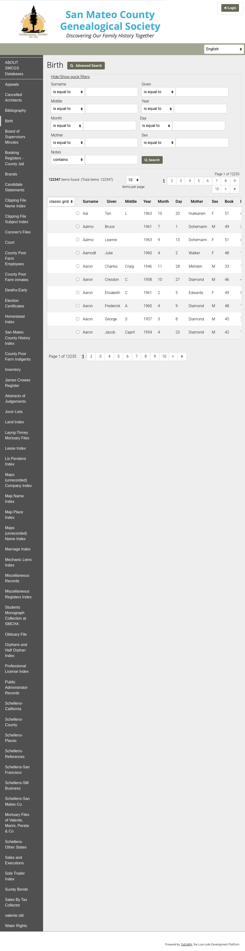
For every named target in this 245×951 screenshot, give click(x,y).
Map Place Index (14, 515)
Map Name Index (14, 499)
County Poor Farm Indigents (18, 356)
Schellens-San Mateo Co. (17, 801)
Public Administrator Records (16, 687)
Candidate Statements (14, 187)
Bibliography (15, 110)
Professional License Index (17, 669)
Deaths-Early (16, 290)
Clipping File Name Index (15, 203)
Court (9, 242)
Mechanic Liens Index (18, 562)
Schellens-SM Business (17, 785)
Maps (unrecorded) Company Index (18, 480)
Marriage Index (18, 549)
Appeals (12, 84)
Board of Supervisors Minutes (15, 136)
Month (164, 201)
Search (152, 160)
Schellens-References (15, 754)
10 (217, 189)
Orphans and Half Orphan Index (16, 650)
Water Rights (16, 926)
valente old (14, 915)
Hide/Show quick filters (70, 76)
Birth (9, 121)
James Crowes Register (17, 383)
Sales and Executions (14, 860)
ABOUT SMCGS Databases (14, 68)
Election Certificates (14, 303)
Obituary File (16, 634)
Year (148, 201)
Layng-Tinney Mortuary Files (17, 435)
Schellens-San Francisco (17, 770)
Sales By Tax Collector (16, 902)
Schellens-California (14, 706)
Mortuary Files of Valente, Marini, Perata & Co (17, 823)
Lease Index (15, 448)
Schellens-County (14, 722)
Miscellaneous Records (17, 578)
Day (180, 201)
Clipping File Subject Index (16, 219)
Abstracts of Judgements (15, 398)
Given (112, 201)
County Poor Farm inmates (16, 277)
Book (230, 201)
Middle (132, 201)
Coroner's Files (18, 232)
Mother (198, 201)
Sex (216, 201)
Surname (91, 201)
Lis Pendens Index (15, 461)
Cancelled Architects (13, 97)
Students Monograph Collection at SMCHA (15, 615)
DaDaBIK (186, 944)
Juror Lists (14, 412)
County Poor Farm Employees (15, 258)
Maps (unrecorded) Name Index (16, 533)
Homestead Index (15, 319)
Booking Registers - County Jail (14, 158)
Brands (11, 174)
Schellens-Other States (16, 844)
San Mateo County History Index (17, 337)
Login (230, 8)
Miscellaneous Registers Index (18, 594)
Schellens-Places (14, 738)
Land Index (14, 422)
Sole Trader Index (15, 876)
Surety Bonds (16, 889)
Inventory (13, 370)
